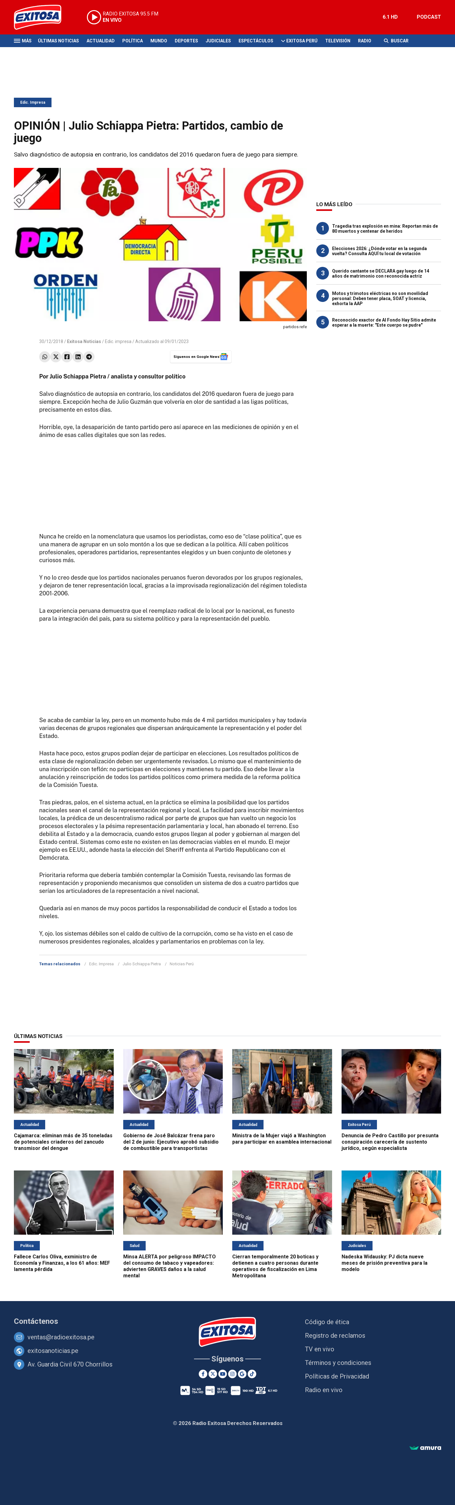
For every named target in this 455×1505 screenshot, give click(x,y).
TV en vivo (319, 1349)
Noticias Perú (182, 963)
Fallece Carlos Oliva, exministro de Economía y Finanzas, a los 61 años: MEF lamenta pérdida (62, 1263)
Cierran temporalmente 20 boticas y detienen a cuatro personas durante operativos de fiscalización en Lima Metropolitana (275, 1266)
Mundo (158, 40)
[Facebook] (203, 1374)
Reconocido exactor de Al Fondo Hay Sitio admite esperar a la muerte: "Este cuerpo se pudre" (384, 322)
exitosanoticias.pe (52, 1350)
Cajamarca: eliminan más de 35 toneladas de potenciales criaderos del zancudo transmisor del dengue (63, 1142)
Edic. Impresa (32, 102)
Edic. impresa (118, 341)
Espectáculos (256, 40)
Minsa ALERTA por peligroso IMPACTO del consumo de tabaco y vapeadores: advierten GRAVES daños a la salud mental (169, 1266)
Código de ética (327, 1322)
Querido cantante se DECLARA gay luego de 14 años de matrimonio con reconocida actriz (380, 273)
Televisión (337, 40)
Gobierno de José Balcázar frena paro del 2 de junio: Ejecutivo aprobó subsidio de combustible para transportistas (171, 1142)
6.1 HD (390, 17)
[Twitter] (213, 1374)
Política (132, 40)
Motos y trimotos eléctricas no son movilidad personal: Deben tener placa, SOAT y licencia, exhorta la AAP (380, 298)
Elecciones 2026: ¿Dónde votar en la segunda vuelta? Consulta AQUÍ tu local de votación (379, 251)
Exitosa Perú (302, 40)
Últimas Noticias (58, 40)
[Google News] (242, 1374)
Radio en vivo (324, 1390)
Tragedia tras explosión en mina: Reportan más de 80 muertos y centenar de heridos (385, 229)
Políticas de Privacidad (337, 1376)
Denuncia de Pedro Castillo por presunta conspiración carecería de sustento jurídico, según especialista (390, 1142)
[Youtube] (222, 1374)
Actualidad (101, 40)
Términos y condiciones (338, 1363)
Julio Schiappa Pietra (142, 963)
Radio (364, 40)
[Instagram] (232, 1374)
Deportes (186, 40)
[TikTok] (252, 1374)
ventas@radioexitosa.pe (60, 1337)
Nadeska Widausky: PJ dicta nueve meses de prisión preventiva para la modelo (385, 1263)
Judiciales (218, 40)
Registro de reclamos (335, 1335)
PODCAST (429, 17)
